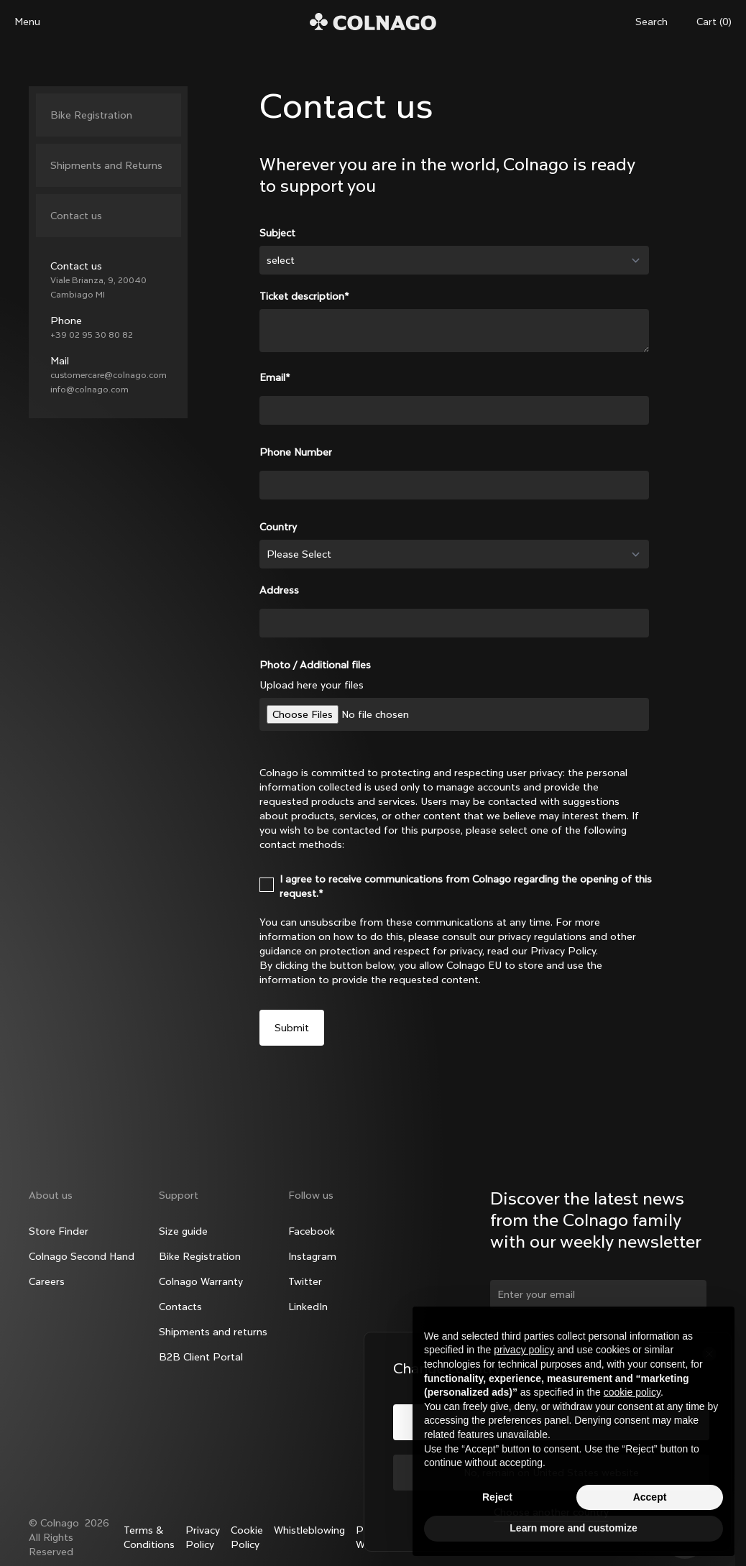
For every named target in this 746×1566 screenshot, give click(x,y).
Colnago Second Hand (81, 1256)
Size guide (183, 1231)
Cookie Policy (247, 1537)
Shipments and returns (213, 1331)
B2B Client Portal (201, 1356)
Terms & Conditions (149, 1537)
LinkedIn (308, 1306)
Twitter (305, 1281)
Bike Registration (91, 115)
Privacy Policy (202, 1537)
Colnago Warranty (201, 1281)
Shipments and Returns (106, 165)
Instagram (312, 1256)
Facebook (311, 1231)
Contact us (76, 215)
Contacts (180, 1306)
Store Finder (58, 1231)
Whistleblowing (309, 1530)
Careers (47, 1281)
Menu (27, 21)
